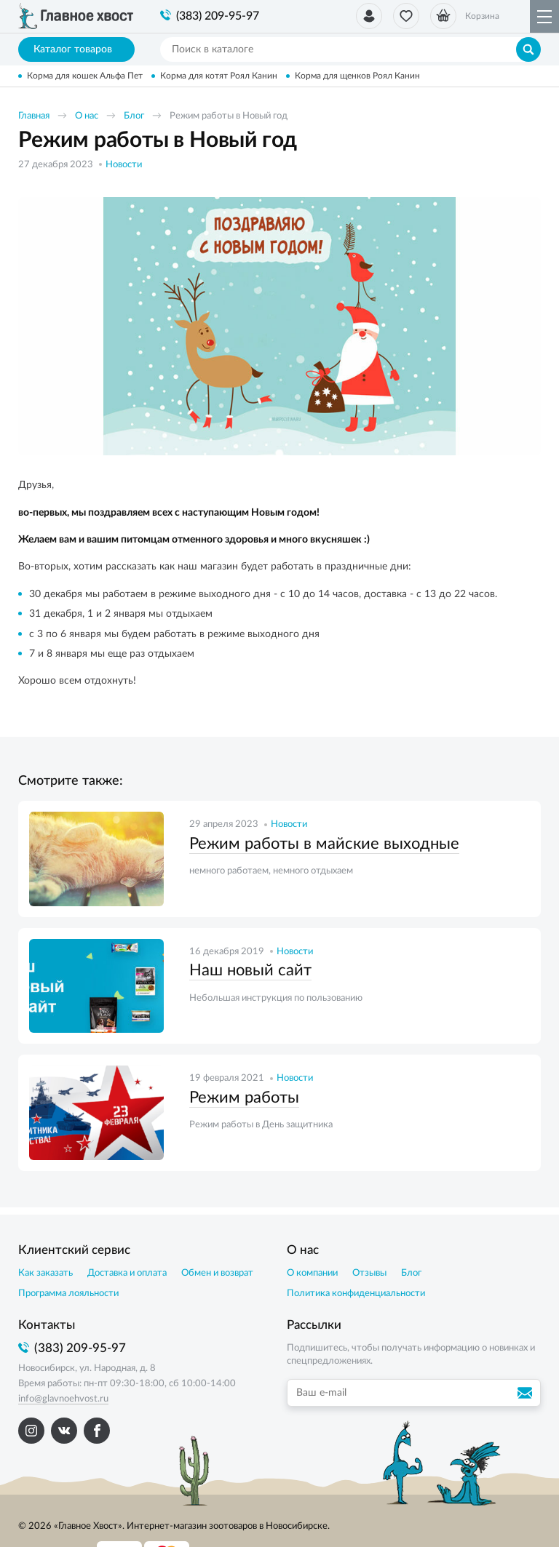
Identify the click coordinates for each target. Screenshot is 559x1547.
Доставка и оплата (127, 1273)
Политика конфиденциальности (356, 1293)
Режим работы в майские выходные (324, 844)
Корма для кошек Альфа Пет (85, 75)
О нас (86, 116)
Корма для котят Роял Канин (218, 75)
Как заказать (45, 1273)
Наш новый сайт (250, 970)
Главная (33, 116)
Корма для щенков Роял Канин (357, 75)
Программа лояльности (68, 1293)
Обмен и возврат (217, 1273)
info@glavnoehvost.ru (63, 1399)
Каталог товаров (76, 49)
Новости (124, 164)
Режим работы (244, 1098)
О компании (312, 1273)
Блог (134, 116)
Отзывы (369, 1273)
